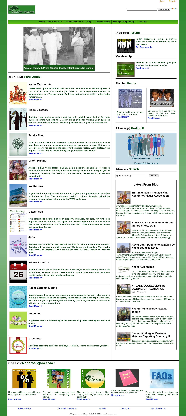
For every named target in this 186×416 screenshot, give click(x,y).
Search (134, 169)
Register (173, 1)
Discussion (123, 32)
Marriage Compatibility (124, 22)
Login (162, 1)
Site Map (143, 22)
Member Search (102, 22)
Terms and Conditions (67, 408)
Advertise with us (158, 408)
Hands (131, 83)
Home (42, 22)
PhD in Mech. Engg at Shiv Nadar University (89, 13)
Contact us (125, 408)
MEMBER (16, 76)
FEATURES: (32, 76)
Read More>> (123, 117)
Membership (124, 56)
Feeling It (137, 128)
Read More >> (35, 100)
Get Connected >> (145, 47)
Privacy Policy (24, 408)
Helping (121, 83)
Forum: (135, 32)
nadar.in (102, 408)
